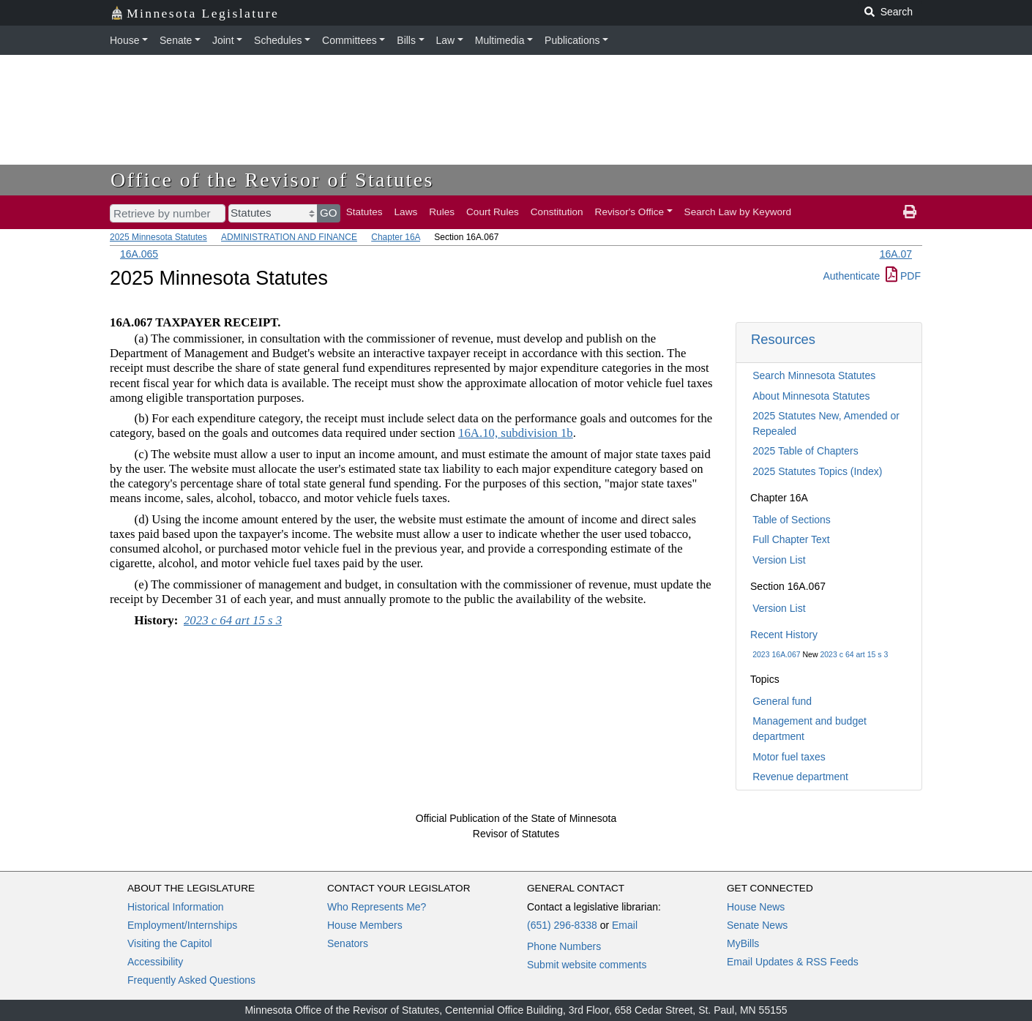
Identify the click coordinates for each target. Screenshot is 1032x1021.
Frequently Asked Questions (191, 980)
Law (445, 40)
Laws (406, 211)
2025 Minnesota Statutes (158, 237)
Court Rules (492, 211)
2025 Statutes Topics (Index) (817, 471)
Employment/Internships (182, 925)
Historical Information (175, 907)
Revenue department (800, 776)
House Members (365, 925)
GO (328, 212)
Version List (778, 560)
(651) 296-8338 (562, 925)
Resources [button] (783, 339)
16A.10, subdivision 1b (515, 433)
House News (756, 907)
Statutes (364, 211)
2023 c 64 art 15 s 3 (854, 654)
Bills (406, 40)
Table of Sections (791, 520)
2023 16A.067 (776, 654)
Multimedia (500, 40)
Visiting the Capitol (169, 943)
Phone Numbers (564, 946)
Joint (223, 40)
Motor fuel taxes (789, 757)
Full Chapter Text (791, 539)
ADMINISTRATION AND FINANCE (289, 237)
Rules (442, 211)
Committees (349, 40)
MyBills (743, 943)
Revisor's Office (630, 211)
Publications (572, 40)
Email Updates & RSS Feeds (793, 962)
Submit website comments (586, 964)
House (124, 40)
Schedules (278, 40)
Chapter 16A (395, 237)
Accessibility (155, 962)
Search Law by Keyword (738, 211)
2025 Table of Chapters (805, 451)
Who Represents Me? (376, 907)
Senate (176, 40)
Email (624, 925)
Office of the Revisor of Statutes (272, 179)
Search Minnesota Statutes (813, 375)
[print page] (909, 212)
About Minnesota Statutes (811, 396)
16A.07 (896, 254)
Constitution (557, 211)
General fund (782, 701)
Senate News (757, 925)
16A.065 (139, 254)
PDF (903, 276)
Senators (347, 943)
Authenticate (851, 276)
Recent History (784, 634)
